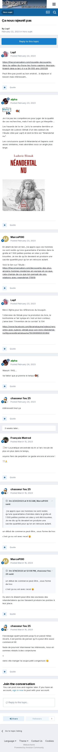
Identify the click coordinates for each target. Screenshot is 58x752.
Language (10, 741)
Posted (23, 56)
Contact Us (36, 741)
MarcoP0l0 (42, 501)
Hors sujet (27, 31)
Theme (23, 741)
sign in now (18, 690)
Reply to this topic (29, 41)
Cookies (49, 741)
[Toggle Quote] (7, 501)
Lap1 (7, 28)
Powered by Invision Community (29, 747)
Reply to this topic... (17, 702)
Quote (13, 87)
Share (14, 718)
